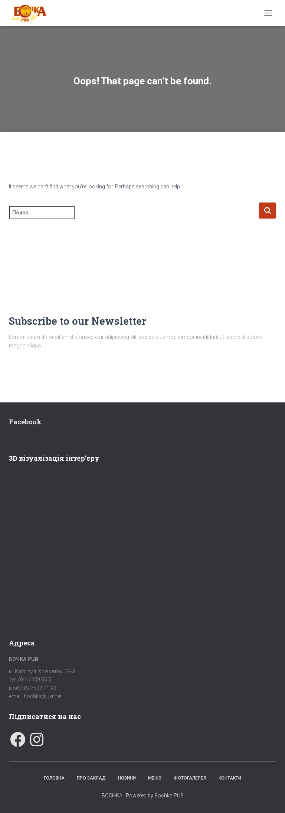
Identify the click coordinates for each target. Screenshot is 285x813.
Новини (127, 778)
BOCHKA (112, 796)
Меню (154, 778)
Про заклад (91, 778)
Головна (54, 778)
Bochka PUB (169, 796)
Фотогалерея (190, 778)
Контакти (230, 778)
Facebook (25, 421)
